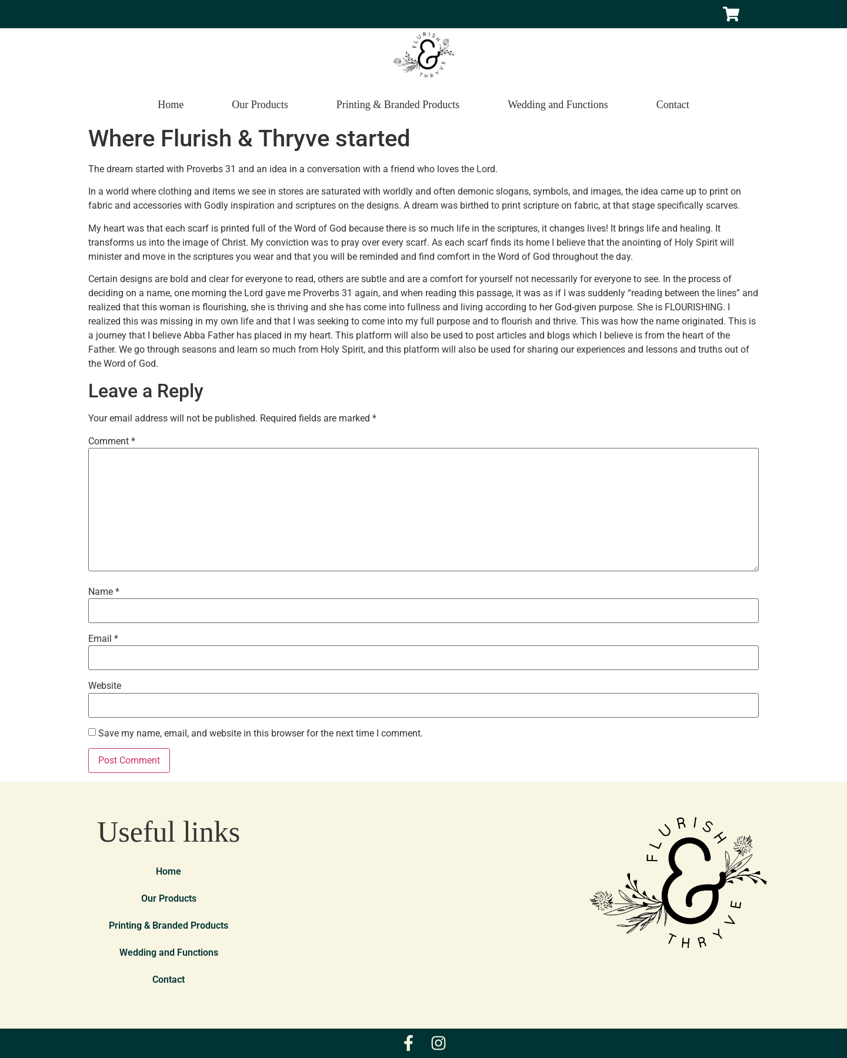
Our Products (260, 105)
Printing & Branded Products (398, 105)
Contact (672, 105)
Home (171, 105)
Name (103, 592)
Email (103, 639)
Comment (111, 441)
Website (104, 686)
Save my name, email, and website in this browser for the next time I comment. (260, 733)
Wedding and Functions (558, 105)
